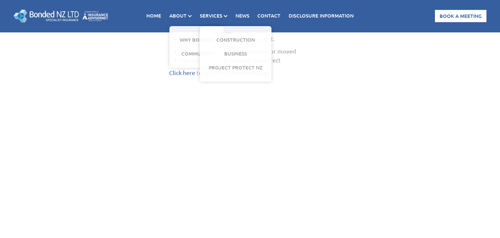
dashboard (64, 109)
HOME (153, 15)
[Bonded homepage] (61, 16)
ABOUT (180, 15)
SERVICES (214, 15)
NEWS (242, 15)
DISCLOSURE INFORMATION (321, 15)
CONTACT (268, 15)
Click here (182, 72)
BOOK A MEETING (461, 16)
